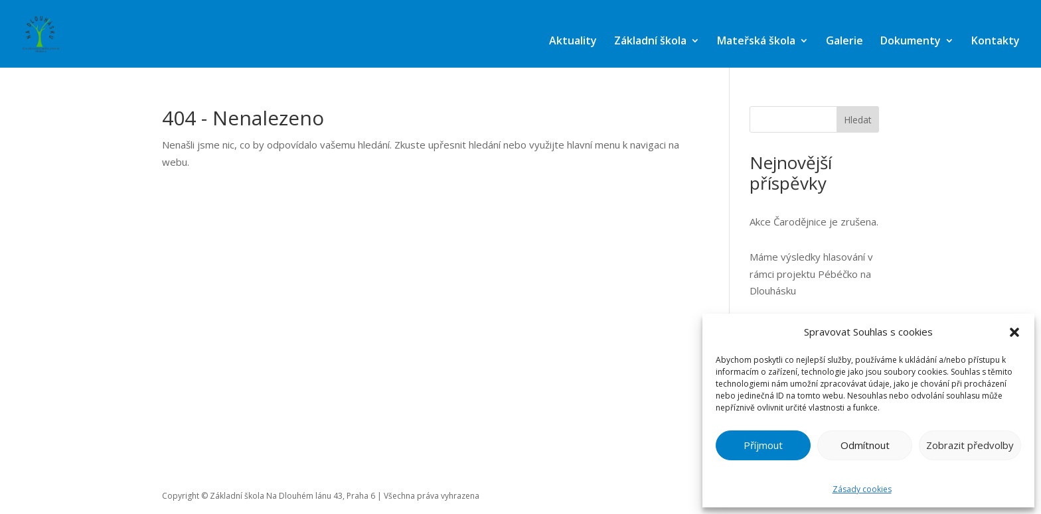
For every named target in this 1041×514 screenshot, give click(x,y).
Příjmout (763, 445)
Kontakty (995, 40)
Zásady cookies (862, 489)
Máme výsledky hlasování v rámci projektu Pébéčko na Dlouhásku (811, 273)
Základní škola (650, 40)
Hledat (858, 119)
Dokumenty (910, 40)
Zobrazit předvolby (970, 445)
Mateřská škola (756, 40)
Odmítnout (865, 445)
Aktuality (573, 40)
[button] (1014, 332)
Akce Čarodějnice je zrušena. (814, 221)
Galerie (844, 40)
